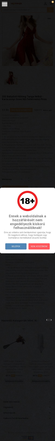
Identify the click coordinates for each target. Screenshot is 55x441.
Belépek (16, 246)
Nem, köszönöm (39, 246)
